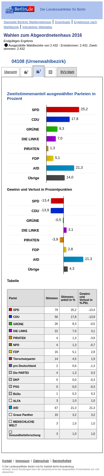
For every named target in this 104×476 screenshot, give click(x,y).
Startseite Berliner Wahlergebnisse (27, 22)
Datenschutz (41, 460)
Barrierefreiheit (62, 460)
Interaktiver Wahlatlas (37, 27)
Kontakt (7, 460)
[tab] (10, 72)
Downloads (62, 22)
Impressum (23, 460)
